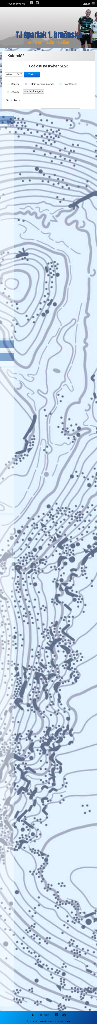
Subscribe (13, 98)
